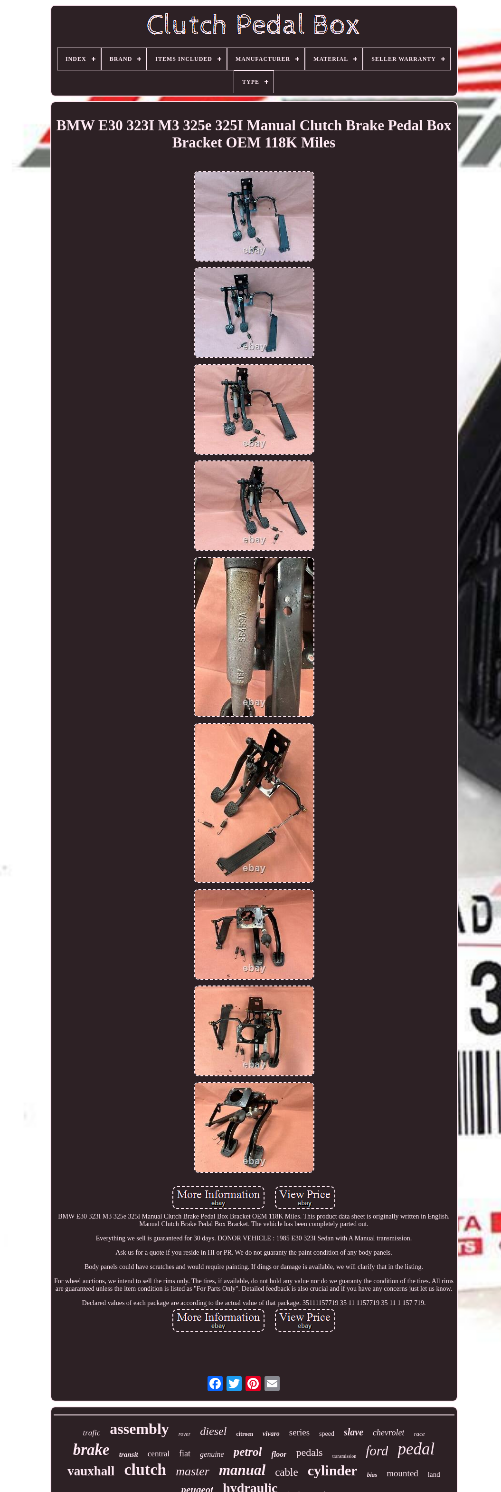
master (192, 1471)
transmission (344, 1456)
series (299, 1432)
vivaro (271, 1433)
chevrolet (388, 1432)
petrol (248, 1451)
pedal (416, 1449)
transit (128, 1454)
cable (286, 1472)
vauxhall (90, 1471)
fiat (184, 1453)
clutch (145, 1469)
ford (377, 1450)
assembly (139, 1428)
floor (278, 1454)
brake (91, 1449)
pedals (309, 1452)
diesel (213, 1431)
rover (185, 1434)
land (434, 1474)
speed (326, 1433)
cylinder (333, 1470)
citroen (244, 1434)
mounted (402, 1473)
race (419, 1433)
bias (372, 1474)
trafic (91, 1432)
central (159, 1453)
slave (353, 1432)
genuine (212, 1454)
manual (242, 1470)
